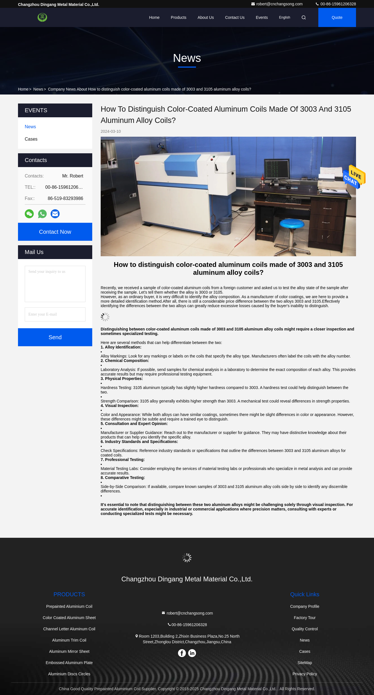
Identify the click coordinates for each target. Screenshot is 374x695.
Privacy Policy (304, 674)
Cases (304, 651)
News (38, 89)
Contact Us (234, 17)
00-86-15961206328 (335, 4)
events (262, 17)
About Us (206, 17)
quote (337, 17)
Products (178, 17)
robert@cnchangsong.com (277, 4)
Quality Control (305, 629)
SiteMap (305, 662)
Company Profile (304, 606)
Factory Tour (305, 617)
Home (154, 17)
